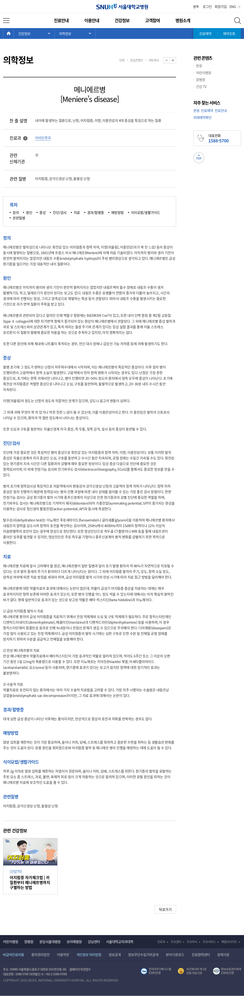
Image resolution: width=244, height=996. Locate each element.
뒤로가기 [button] (165, 909)
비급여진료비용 (13, 954)
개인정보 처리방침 (88, 954)
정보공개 (115, 954)
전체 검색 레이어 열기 (237, 20)
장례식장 (223, 954)
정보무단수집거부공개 (143, 954)
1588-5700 (21, 974)
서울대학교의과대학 (119, 941)
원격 (195, 6)
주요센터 (176, 941)
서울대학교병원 (122, 6)
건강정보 (122, 20)
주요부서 (192, 941)
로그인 (207, 6)
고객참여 (152, 20)
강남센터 (94, 941)
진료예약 (205, 33)
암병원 (200, 79)
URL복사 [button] (154, 60)
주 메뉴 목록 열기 (34, 33)
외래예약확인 (202, 117)
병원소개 (182, 20)
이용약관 (63, 954)
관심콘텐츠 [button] (136, 60)
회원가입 (221, 6)
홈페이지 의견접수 (80, 969)
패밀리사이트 (229, 941)
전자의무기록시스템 (155, 971)
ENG (233, 6)
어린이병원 (203, 72)
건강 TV (201, 86)
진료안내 (61, 20)
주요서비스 (209, 941)
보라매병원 (74, 941)
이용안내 (91, 20)
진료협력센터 (201, 954)
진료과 (161, 941)
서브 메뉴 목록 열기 (75, 33)
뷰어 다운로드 (175, 954)
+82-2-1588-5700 (55, 974)
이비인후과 (43, 137)
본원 (199, 65)
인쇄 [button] (121, 60)
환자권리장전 (40, 954)
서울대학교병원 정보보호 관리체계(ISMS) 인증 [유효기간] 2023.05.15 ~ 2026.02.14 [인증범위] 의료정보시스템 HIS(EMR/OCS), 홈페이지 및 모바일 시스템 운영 (227, 971)
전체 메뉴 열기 (6, 20)
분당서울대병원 (50, 941)
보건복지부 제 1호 (192, 971)
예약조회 (229, 33)
